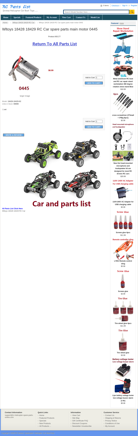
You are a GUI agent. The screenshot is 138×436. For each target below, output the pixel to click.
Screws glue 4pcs (123, 232)
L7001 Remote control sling (123, 261)
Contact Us (80, 17)
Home (5, 17)
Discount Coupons (79, 423)
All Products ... (45, 426)
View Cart (66, 17)
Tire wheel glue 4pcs (123, 322)
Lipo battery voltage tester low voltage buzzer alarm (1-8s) (123, 397)
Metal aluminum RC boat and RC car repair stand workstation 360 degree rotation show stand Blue (123, 82)
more (122, 23)
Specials (17, 17)
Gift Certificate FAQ (80, 421)
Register (134, 6)
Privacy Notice (111, 421)
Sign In (124, 6)
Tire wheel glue (123, 352)
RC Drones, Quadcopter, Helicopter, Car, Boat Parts (34, 433)
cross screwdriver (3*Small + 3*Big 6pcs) (123, 115)
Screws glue (123, 290)
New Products (45, 423)
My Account (52, 17)
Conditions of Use (112, 423)
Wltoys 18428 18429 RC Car (23, 23)
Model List (95, 17)
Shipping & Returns (113, 418)
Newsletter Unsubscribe (81, 426)
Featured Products (33, 17)
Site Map (76, 418)
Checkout (115, 6)
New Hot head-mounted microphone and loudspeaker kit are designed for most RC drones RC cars (123, 167)
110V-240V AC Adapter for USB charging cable (123, 202)
